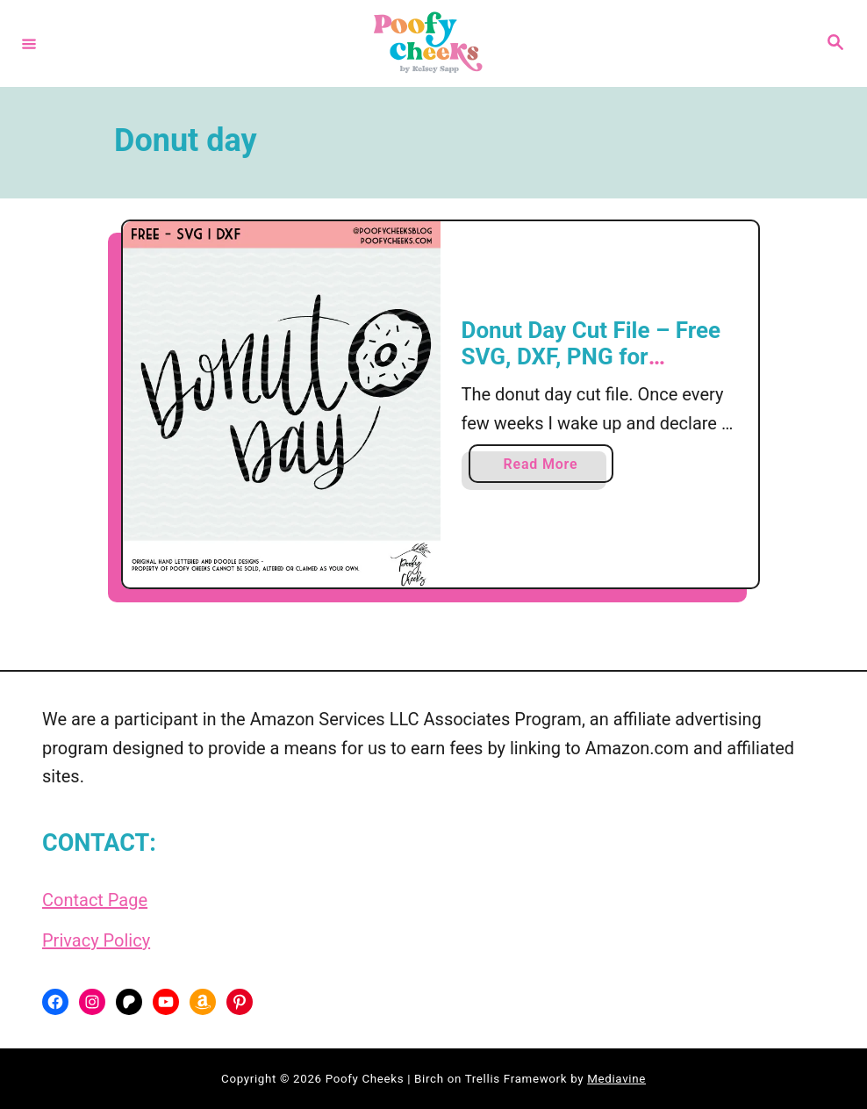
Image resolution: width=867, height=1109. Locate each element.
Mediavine (616, 1078)
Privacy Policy (96, 940)
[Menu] (29, 43)
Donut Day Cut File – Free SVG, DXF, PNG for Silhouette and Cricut (591, 356)
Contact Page (94, 900)
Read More (546, 467)
